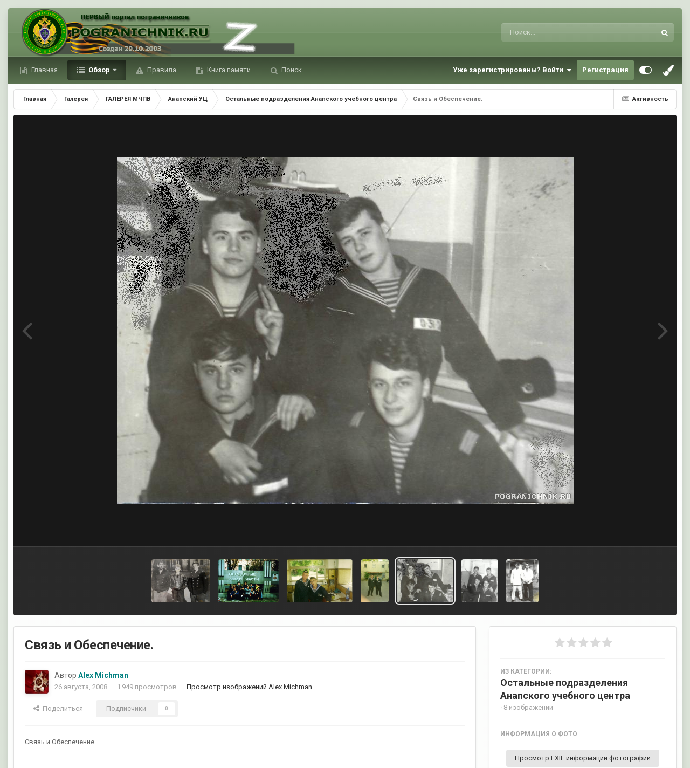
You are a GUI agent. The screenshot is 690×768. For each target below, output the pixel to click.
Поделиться (58, 708)
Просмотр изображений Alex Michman (249, 687)
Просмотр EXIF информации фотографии (583, 758)
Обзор (99, 70)
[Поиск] (558, 32)
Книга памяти (228, 70)
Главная (44, 70)
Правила (161, 70)
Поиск (291, 70)
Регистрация (605, 70)
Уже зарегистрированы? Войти (512, 70)
